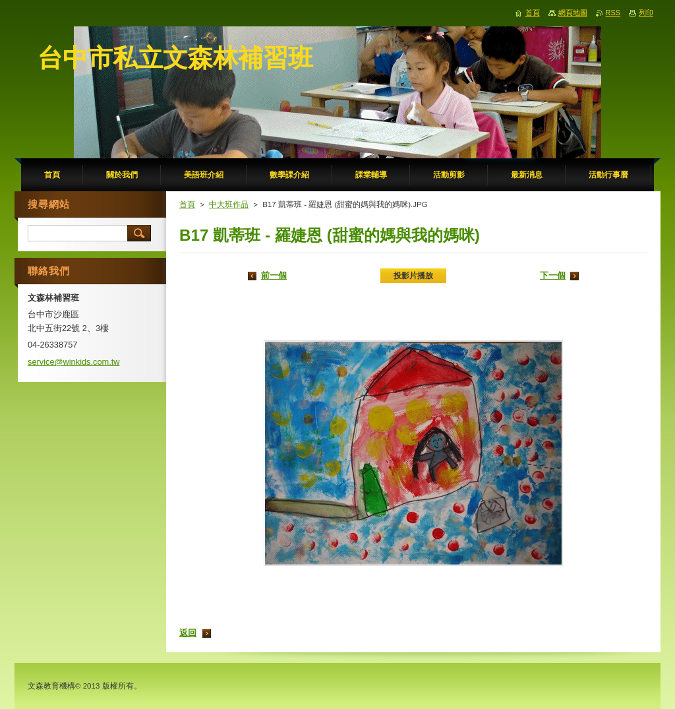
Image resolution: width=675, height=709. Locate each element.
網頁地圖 (572, 12)
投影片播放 (413, 275)
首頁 (187, 204)
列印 (646, 12)
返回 (187, 633)
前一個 (274, 275)
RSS (613, 12)
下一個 (553, 275)
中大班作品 (229, 204)
